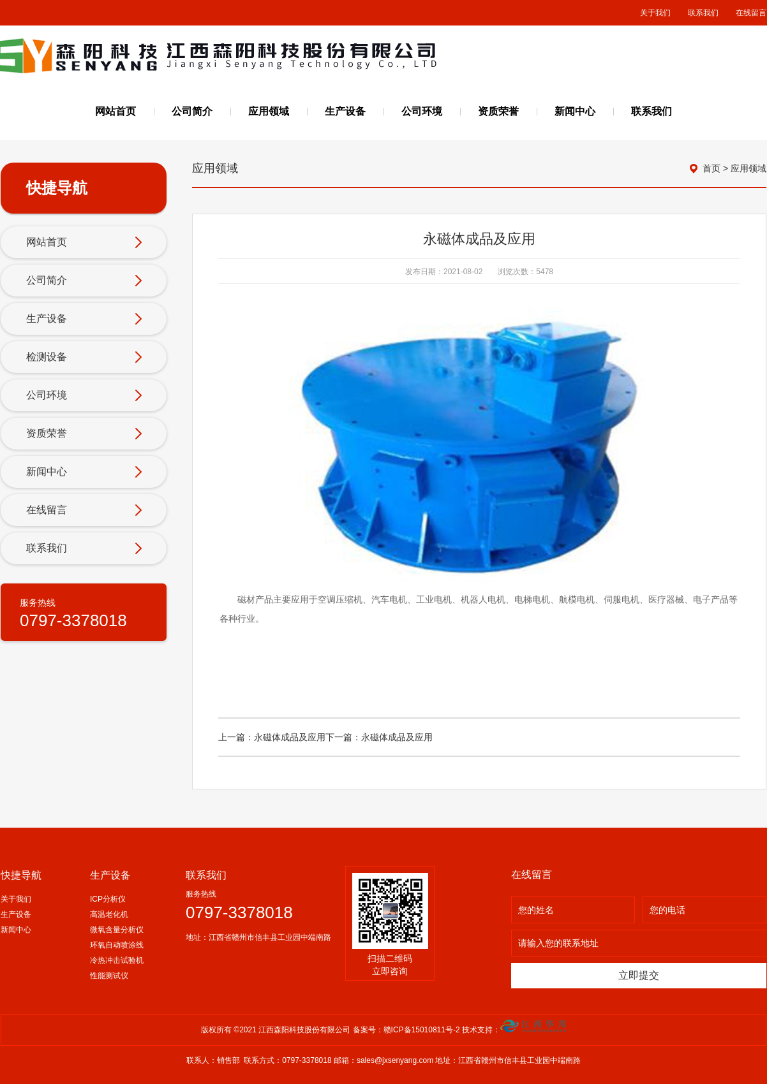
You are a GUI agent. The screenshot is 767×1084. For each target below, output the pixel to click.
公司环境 (421, 111)
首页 (711, 168)
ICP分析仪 (108, 899)
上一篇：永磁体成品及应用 (271, 737)
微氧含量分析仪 (117, 929)
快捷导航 (21, 875)
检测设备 (84, 357)
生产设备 (345, 111)
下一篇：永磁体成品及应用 (379, 737)
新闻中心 (575, 111)
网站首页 (115, 111)
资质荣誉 (498, 111)
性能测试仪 (109, 975)
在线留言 (751, 12)
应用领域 (268, 111)
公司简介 (192, 111)
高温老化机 (109, 914)
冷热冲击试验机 (117, 960)
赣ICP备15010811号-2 (423, 1029)
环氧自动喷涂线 (117, 945)
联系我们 (703, 12)
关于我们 (655, 12)
